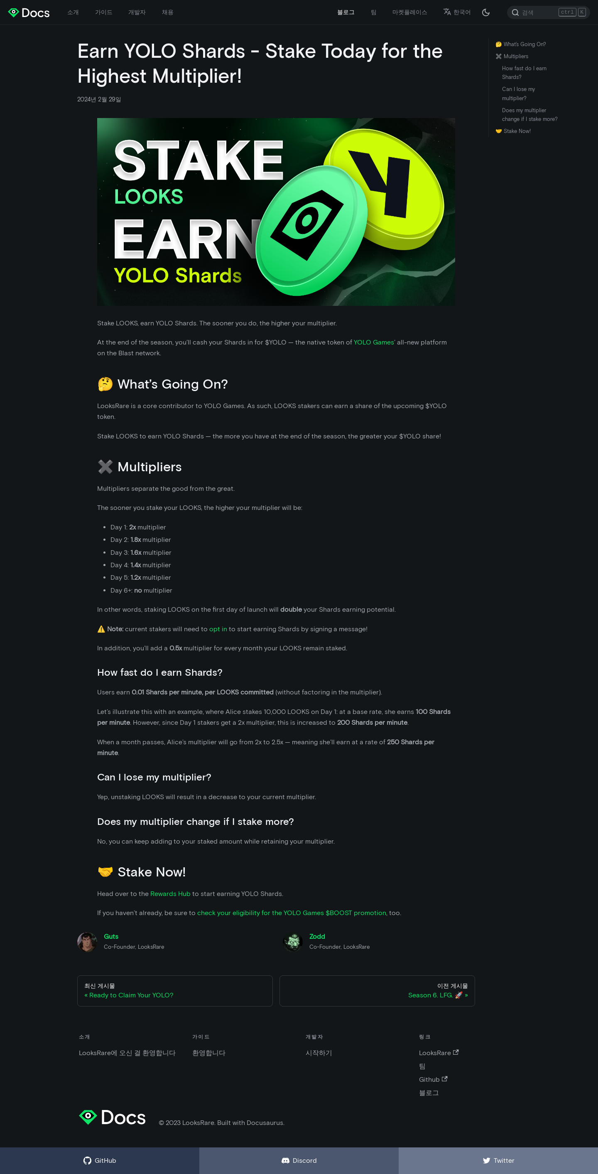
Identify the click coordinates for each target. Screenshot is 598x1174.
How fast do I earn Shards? (524, 72)
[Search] (548, 12)
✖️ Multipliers (511, 56)
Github (433, 1079)
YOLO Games (374, 342)
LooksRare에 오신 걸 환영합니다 (127, 1053)
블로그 (346, 12)
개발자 (137, 12)
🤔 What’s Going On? (520, 44)
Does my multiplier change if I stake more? (530, 114)
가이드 (104, 12)
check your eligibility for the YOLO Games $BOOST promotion (291, 913)
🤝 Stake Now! (513, 131)
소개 (73, 12)
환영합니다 (208, 1053)
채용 (168, 12)
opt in (218, 629)
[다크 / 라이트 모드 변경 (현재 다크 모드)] (486, 12)
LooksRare (438, 1053)
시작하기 (319, 1053)
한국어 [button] (457, 12)
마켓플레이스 (409, 12)
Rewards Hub (170, 894)
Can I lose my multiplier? (518, 93)
